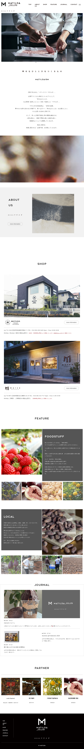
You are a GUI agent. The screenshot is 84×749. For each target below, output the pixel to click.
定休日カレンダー (58, 333)
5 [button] (46, 63)
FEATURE (55, 5)
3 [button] (41, 63)
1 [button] (36, 63)
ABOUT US (38, 5)
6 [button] (48, 63)
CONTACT (77, 5)
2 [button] (38, 63)
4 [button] (43, 63)
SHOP (46, 5)
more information (15, 224)
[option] (42, 37)
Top (30, 5)
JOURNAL (66, 5)
